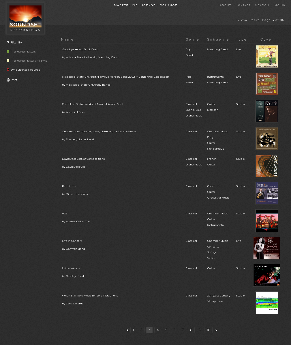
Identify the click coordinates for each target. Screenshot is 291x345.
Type (241, 39)
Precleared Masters (21, 51)
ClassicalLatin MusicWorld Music (194, 109)
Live (238, 49)
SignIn (279, 4)
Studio (240, 104)
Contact (243, 4)
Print (12, 79)
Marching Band (217, 49)
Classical (191, 131)
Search (262, 4)
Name (67, 39)
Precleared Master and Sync (27, 60)
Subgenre (218, 39)
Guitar (211, 268)
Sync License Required (23, 69)
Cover (267, 39)
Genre (192, 39)
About (225, 4)
